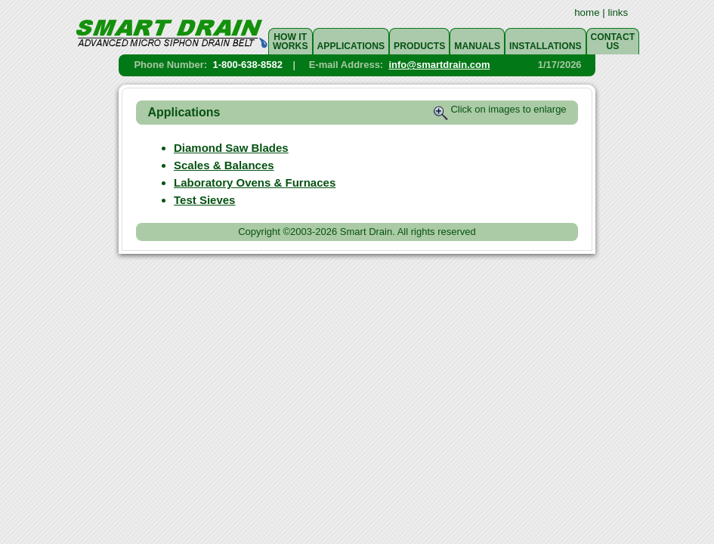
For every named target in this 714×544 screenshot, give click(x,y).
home (586, 12)
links (618, 12)
